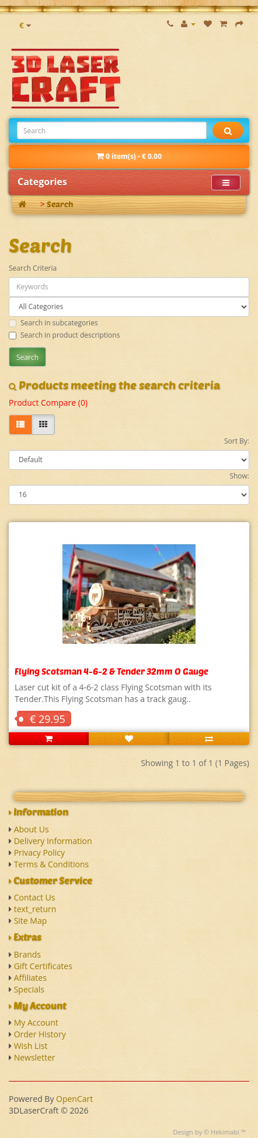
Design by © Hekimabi (206, 1132)
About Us (31, 829)
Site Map (30, 920)
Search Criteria (33, 268)
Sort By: (236, 441)
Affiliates (30, 977)
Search (60, 204)
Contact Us (34, 897)
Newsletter (34, 1057)
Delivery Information (53, 840)
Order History (40, 1034)
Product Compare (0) (48, 402)
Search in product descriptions (64, 335)
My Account (36, 1022)
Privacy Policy (39, 852)
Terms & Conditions (51, 864)
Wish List (31, 1045)
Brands (27, 954)
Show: (239, 476)
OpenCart (74, 1098)
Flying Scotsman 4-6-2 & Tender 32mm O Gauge (111, 671)
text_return (35, 908)
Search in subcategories (53, 323)
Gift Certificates (43, 966)
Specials (29, 989)
